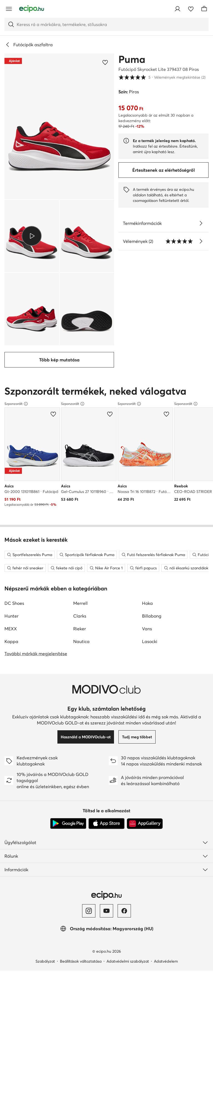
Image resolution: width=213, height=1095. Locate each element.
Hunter (11, 478)
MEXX (10, 491)
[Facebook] (124, 773)
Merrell (80, 466)
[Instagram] (88, 773)
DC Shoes (14, 466)
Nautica (81, 504)
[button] (59, 126)
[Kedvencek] (190, 9)
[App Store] (106, 686)
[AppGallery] (145, 686)
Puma (131, 59)
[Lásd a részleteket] (200, 223)
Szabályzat (45, 823)
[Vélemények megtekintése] (200, 241)
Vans (147, 491)
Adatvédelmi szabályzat (127, 823)
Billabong (151, 478)
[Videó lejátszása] (31, 236)
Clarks (79, 478)
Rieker (79, 491)
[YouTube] (106, 773)
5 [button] (162, 77)
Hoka (147, 466)
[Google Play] (68, 686)
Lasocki (149, 504)
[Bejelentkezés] (177, 9)
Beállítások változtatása (81, 823)
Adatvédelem (166, 823)
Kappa (11, 504)
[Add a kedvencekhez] (105, 62)
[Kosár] (204, 9)
